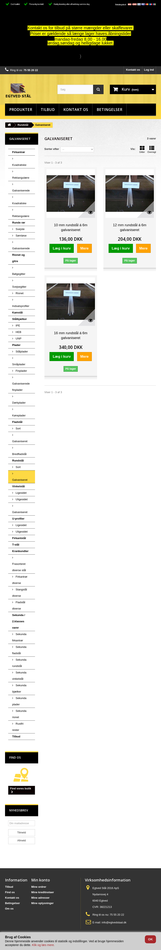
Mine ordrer (38, 886)
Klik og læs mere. (43, 945)
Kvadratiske (19, 164)
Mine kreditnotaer (42, 892)
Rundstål (23, 124)
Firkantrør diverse (19, 580)
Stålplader (21, 351)
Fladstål (17, 422)
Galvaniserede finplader (21, 386)
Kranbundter (20, 551)
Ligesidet (21, 492)
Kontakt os (133, 69)
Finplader (21, 370)
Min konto (40, 879)
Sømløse (21, 235)
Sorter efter (51, 149)
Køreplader (19, 415)
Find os (15, 757)
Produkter (20, 109)
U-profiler (18, 518)
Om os (9, 908)
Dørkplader (19, 402)
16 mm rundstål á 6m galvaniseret (70, 335)
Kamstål (17, 312)
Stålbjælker (19, 319)
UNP (18, 338)
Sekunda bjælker (19, 688)
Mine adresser (40, 897)
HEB (18, 332)
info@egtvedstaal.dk (114, 922)
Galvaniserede (21, 190)
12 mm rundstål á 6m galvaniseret (130, 227)
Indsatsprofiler (20, 306)
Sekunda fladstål (19, 650)
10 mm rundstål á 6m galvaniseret (70, 227)
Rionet (19, 293)
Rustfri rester (17, 727)
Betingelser (109, 109)
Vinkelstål (18, 486)
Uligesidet (21, 499)
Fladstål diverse (18, 605)
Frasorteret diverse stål (19, 567)
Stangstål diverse (19, 592)
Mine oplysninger (42, 903)
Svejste (20, 229)
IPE (17, 325)
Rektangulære (20, 177)
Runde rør (18, 222)
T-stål (15, 544)
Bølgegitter (18, 274)
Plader (16, 345)
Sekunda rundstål (19, 663)
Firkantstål (19, 538)
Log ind (149, 69)
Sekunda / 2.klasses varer (18, 621)
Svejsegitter (19, 286)
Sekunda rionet (19, 714)
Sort (18, 428)
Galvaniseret (19, 441)
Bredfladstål (19, 454)
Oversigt (151, 149)
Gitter (142, 149)
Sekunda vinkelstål (19, 675)
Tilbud (48, 109)
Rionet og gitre (18, 258)
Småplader (18, 364)
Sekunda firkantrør (19, 637)
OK (150, 939)
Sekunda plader (19, 701)
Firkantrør (18, 152)
